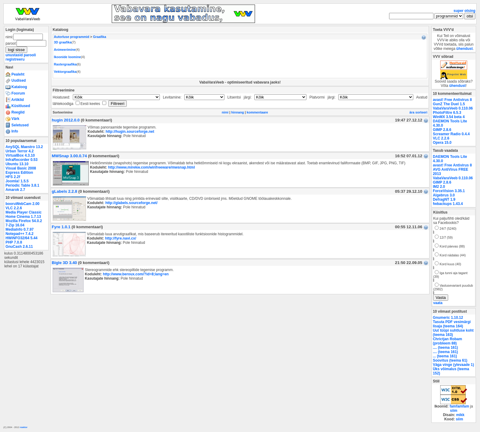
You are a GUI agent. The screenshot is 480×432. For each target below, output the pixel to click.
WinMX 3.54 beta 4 (449, 117)
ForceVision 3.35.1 (449, 191)
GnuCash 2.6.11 (19, 246)
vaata (437, 303)
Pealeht (15, 74)
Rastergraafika (65, 64)
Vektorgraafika (65, 71)
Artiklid (15, 100)
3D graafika (63, 42)
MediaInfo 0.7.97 (20, 229)
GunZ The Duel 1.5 (449, 104)
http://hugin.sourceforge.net (130, 131)
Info (12, 131)
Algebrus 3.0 (444, 195)
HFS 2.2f (13, 177)
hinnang (237, 112)
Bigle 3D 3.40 (64, 262)
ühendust (464, 49)
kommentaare (257, 112)
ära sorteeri (418, 112)
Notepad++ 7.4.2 (19, 234)
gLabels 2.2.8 (64, 191)
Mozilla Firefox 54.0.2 (24, 221)
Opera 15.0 (442, 142)
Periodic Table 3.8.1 (22, 185)
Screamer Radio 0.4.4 (451, 134)
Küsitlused (18, 106)
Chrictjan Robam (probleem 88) (447, 341)
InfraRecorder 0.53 (22, 160)
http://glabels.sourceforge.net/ (131, 203)
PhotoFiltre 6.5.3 (447, 112)
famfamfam (459, 406)
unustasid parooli (21, 55)
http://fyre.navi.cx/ (120, 238)
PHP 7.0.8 (14, 242)
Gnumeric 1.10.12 (448, 317)
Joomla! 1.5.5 (17, 181)
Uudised (16, 80)
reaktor (24, 427)
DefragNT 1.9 (444, 199)
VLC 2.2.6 (14, 208)
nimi (225, 112)
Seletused (17, 125)
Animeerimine (65, 49)
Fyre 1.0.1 (61, 227)
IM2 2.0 (439, 186)
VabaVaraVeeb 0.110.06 (453, 108)
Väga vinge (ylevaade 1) (453, 365)
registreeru (15, 59)
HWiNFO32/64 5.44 (21, 238)
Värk (12, 119)
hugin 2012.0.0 (66, 120)
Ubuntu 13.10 (17, 164)
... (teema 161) (445, 356)
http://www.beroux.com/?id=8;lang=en (136, 274)
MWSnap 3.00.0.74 (69, 156)
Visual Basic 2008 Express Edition (21, 170)
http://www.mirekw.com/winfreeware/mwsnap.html (151, 167)
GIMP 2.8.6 (442, 130)
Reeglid (15, 112)
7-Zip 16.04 (15, 225)
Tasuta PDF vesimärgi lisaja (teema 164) (452, 324)
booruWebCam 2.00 (22, 204)
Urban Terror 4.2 (20, 151)
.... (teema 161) (445, 347)
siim (453, 410)
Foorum (15, 93)
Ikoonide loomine (67, 57)
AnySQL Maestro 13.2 (24, 147)
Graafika (99, 37)
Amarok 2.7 (15, 190)
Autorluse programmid (71, 37)
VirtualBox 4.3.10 (20, 155)
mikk (460, 415)
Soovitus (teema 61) (450, 360)
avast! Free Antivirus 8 (452, 100)
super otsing (464, 11)
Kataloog (16, 87)
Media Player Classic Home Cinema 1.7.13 (24, 214)
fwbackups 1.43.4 (448, 204)
